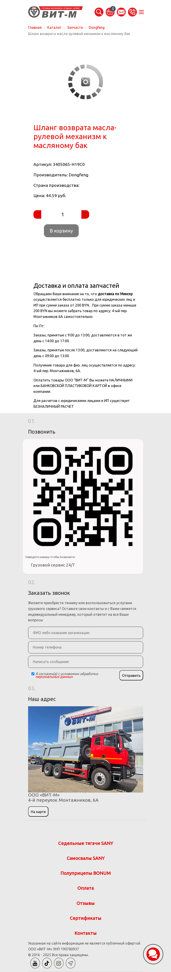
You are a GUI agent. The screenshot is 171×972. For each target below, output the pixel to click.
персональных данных (54, 677)
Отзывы (85, 903)
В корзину (61, 230)
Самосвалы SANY (86, 858)
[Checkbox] (32, 673)
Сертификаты (85, 918)
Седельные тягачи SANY (85, 843)
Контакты (85, 933)
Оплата (85, 888)
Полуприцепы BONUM (85, 873)
